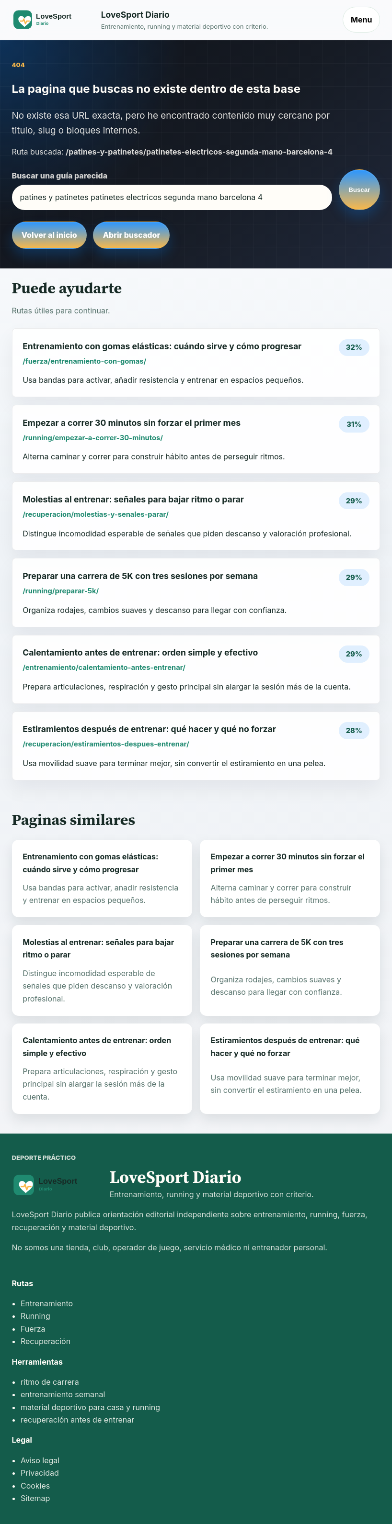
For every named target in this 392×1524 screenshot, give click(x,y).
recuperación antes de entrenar (77, 1419)
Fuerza (33, 1329)
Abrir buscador (131, 235)
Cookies (35, 1486)
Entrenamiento (47, 1303)
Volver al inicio (49, 235)
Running (35, 1316)
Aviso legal (40, 1460)
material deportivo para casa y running (90, 1407)
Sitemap (35, 1498)
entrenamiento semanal (63, 1394)
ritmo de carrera (50, 1382)
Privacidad (40, 1473)
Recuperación (45, 1341)
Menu (361, 19)
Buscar (359, 189)
